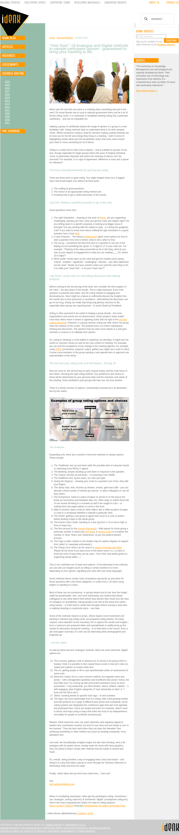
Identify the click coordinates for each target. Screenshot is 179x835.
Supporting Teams (52, 828)
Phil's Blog (6, 831)
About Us (18, 831)
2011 (7, 110)
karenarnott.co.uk (75, 825)
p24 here (89, 531)
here (77, 233)
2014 (7, 100)
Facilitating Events (31, 828)
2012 (7, 107)
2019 (7, 85)
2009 (7, 116)
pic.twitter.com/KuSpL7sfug (111, 806)
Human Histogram (87, 528)
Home (52, 38)
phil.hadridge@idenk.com (62, 784)
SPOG (58, 349)
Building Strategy (9, 828)
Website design (54, 825)
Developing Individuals (75, 828)
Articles (42, 831)
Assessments (68, 831)
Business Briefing (65, 38)
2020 (7, 81)
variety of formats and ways (108, 547)
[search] (156, 19)
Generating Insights (99, 828)
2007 (7, 123)
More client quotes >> (146, 90)
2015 (7, 97)
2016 (7, 94)
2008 (7, 119)
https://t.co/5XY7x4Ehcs (61, 806)
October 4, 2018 (85, 813)
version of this (105, 531)
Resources (54, 831)
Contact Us (30, 831)
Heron (103, 217)
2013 (7, 104)
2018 (7, 88)
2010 (7, 113)
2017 (7, 91)
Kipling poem (90, 236)
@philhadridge (90, 806)
